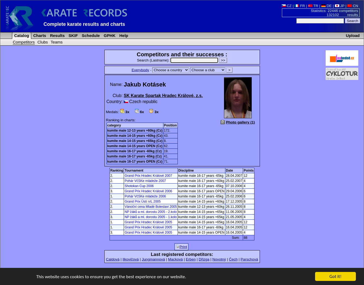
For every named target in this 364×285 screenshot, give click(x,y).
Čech (233, 259)
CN (352, 6)
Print (181, 246)
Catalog (21, 35)
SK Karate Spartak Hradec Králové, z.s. (163, 95)
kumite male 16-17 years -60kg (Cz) (134, 151)
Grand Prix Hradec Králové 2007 (148, 176)
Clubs (43, 42)
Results (57, 35)
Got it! (335, 277)
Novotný (219, 259)
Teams (57, 42)
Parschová (249, 259)
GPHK (108, 35)
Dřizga (204, 259)
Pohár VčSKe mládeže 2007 (145, 181)
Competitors (24, 42)
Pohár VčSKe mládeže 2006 (145, 196)
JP (339, 6)
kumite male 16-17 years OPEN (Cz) (135, 161)
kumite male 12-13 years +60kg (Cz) (135, 130)
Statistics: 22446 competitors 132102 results (334, 13)
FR (300, 6)
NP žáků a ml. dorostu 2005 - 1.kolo (151, 217)
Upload (353, 35)
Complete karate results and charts (84, 24)
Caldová (113, 259)
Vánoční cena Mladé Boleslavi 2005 (151, 207)
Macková (175, 259)
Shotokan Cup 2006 (139, 186)
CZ (286, 6)
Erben (190, 259)
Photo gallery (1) (240, 122)
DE (326, 6)
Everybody (140, 70)
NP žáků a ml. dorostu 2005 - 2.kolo (151, 212)
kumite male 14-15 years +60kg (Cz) (135, 136)
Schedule (90, 35)
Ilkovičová (131, 259)
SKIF (72, 35)
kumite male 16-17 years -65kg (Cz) (134, 156)
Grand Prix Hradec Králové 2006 (148, 191)
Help (123, 35)
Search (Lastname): (178, 60)
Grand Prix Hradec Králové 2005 (148, 222)
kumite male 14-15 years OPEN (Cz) (135, 146)
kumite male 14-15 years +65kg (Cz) (135, 141)
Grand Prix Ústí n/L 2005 (143, 201)
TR (313, 6)
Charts (39, 35)
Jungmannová (153, 259)
